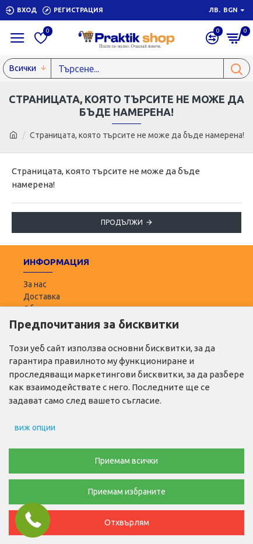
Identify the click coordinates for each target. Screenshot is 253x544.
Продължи (122, 222)
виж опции (35, 427)
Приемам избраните (127, 491)
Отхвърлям (126, 522)
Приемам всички (126, 460)
